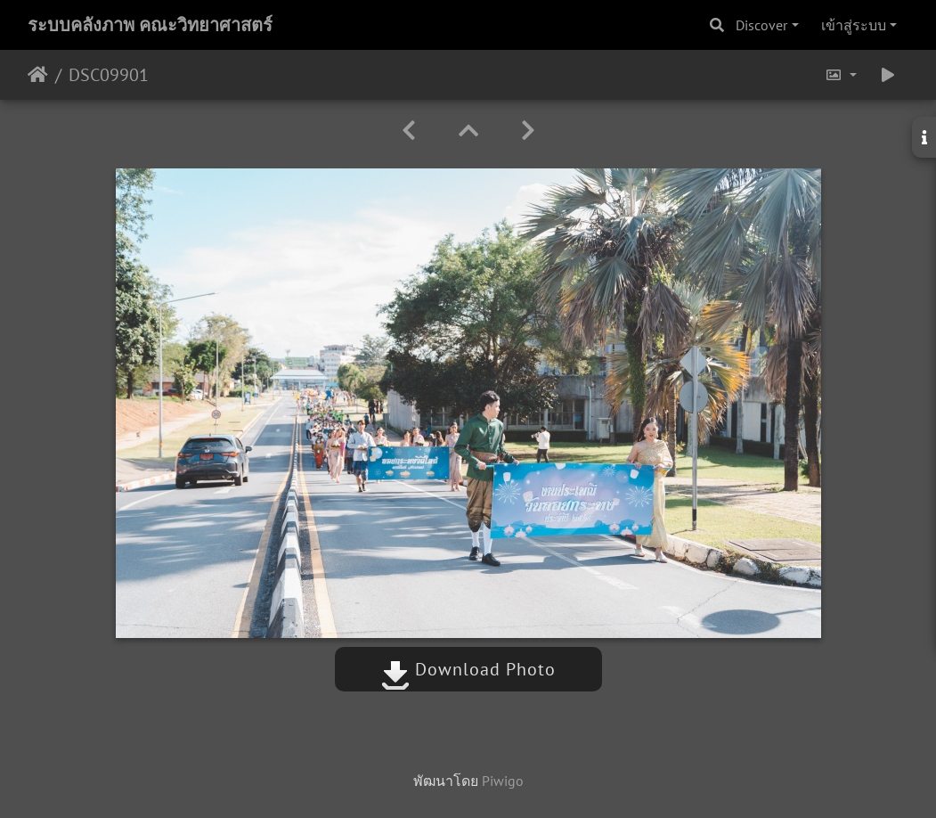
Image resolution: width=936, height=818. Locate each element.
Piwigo (503, 780)
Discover (761, 25)
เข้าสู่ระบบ (853, 25)
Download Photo (468, 669)
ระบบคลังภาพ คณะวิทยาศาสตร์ (150, 25)
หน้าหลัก (38, 74)
